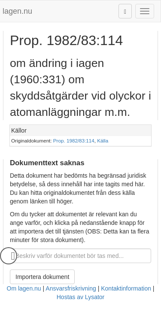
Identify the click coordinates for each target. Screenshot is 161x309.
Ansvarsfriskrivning (71, 288)
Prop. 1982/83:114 (73, 140)
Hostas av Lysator (81, 297)
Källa (102, 140)
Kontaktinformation (126, 288)
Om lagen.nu (24, 288)
